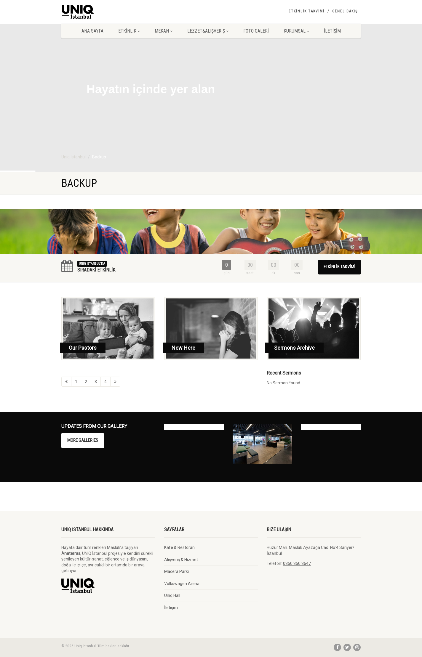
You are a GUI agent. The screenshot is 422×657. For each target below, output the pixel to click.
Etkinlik (129, 31)
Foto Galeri (256, 31)
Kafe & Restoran (179, 547)
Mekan (163, 31)
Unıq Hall (172, 595)
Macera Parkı (176, 571)
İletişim (332, 31)
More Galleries (82, 440)
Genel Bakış (345, 11)
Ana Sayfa (92, 31)
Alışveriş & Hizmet (181, 559)
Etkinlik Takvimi (307, 11)
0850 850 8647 (297, 563)
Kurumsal (296, 31)
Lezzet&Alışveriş (207, 31)
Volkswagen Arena (181, 583)
